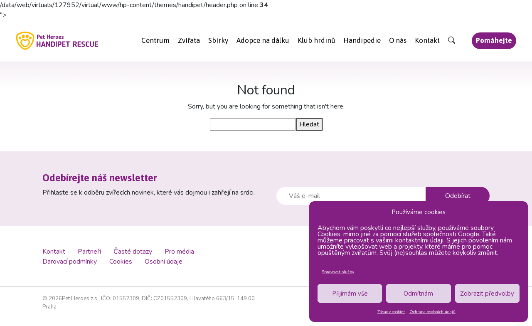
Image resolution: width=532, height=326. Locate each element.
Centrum (155, 40)
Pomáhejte (494, 40)
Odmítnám (418, 293)
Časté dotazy (132, 251)
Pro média (179, 251)
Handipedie (362, 40)
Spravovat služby (338, 272)
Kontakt (427, 40)
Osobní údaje (163, 261)
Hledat (309, 124)
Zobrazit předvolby (487, 293)
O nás (397, 40)
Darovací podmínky (69, 261)
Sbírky (218, 40)
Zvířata (189, 40)
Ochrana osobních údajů (432, 312)
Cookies (120, 261)
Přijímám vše (350, 293)
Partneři (89, 251)
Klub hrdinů (316, 40)
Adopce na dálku (262, 40)
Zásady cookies (391, 312)
